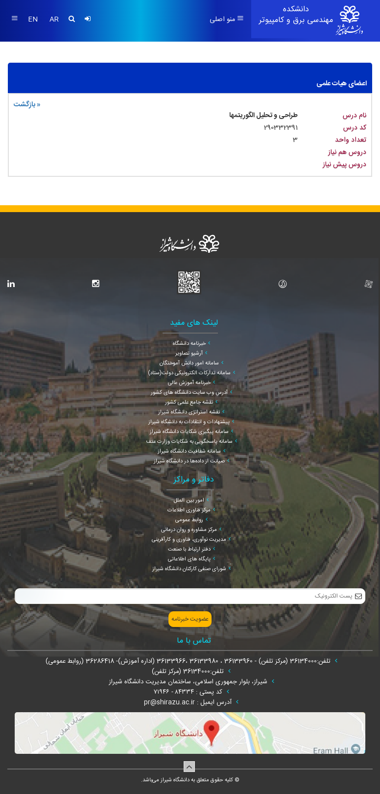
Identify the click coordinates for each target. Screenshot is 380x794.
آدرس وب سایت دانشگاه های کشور (189, 392)
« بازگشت (27, 105)
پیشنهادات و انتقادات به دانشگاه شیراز (189, 422)
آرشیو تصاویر (189, 353)
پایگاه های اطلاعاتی (189, 559)
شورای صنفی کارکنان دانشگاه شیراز (189, 569)
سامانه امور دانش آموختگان (189, 363)
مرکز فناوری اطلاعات (189, 510)
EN (34, 19)
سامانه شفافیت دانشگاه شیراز (189, 451)
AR (54, 19)
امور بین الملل (189, 500)
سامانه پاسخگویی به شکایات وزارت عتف (189, 441)
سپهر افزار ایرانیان (177, 789)
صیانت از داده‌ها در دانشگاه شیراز (189, 461)
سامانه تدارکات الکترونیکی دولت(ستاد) (189, 373)
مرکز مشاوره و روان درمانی (189, 530)
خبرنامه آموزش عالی (189, 383)
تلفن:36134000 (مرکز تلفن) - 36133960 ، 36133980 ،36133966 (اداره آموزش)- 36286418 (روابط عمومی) (189, 661)
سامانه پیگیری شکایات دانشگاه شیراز (189, 432)
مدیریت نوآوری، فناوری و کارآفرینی (189, 539)
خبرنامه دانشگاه (189, 343)
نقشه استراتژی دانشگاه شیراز (189, 412)
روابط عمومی (189, 520)
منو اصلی (227, 19)
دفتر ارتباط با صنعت (189, 549)
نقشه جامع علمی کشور (189, 402)
